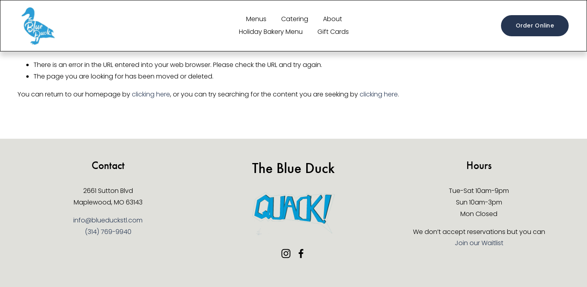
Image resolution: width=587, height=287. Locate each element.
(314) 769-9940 (108, 231)
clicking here (151, 94)
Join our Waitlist (479, 243)
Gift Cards (333, 31)
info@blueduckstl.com (108, 220)
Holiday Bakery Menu (271, 31)
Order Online (535, 25)
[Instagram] (286, 253)
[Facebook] (301, 253)
